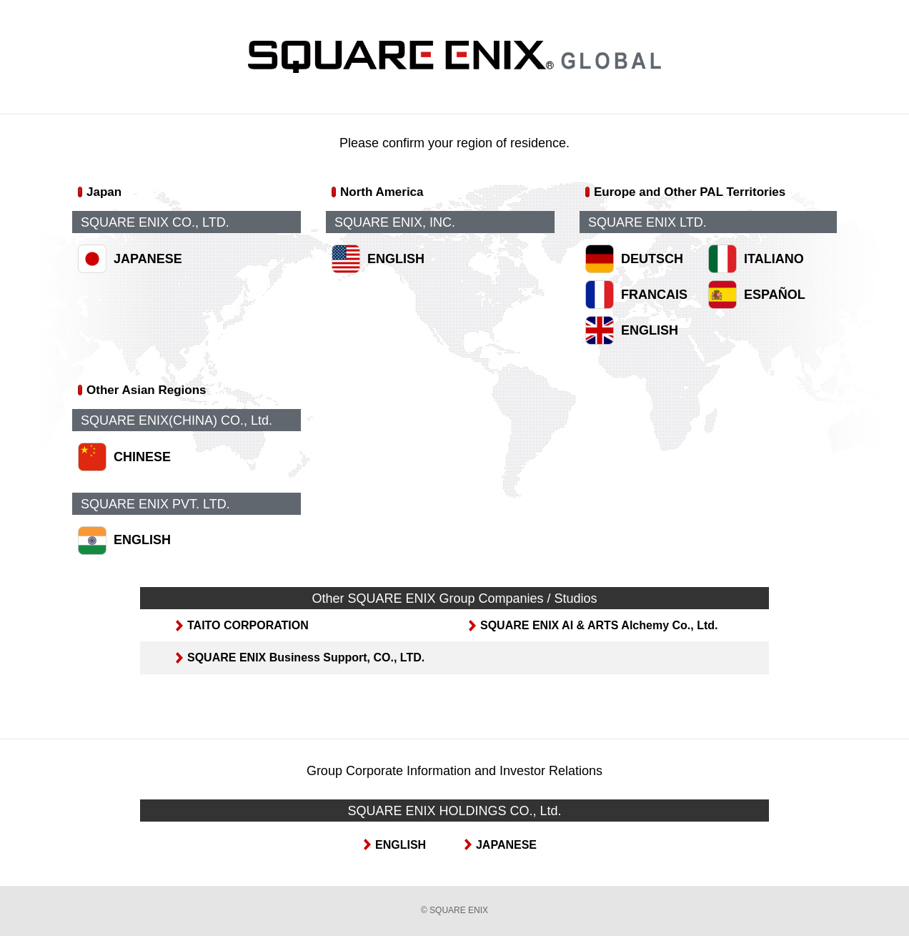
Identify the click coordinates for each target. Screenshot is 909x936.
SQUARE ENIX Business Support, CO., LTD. (305, 657)
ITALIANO (774, 259)
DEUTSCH (652, 259)
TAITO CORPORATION (248, 625)
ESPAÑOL (774, 294)
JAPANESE (148, 259)
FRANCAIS (654, 294)
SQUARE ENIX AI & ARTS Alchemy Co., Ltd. (598, 625)
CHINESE (142, 457)
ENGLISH (395, 259)
